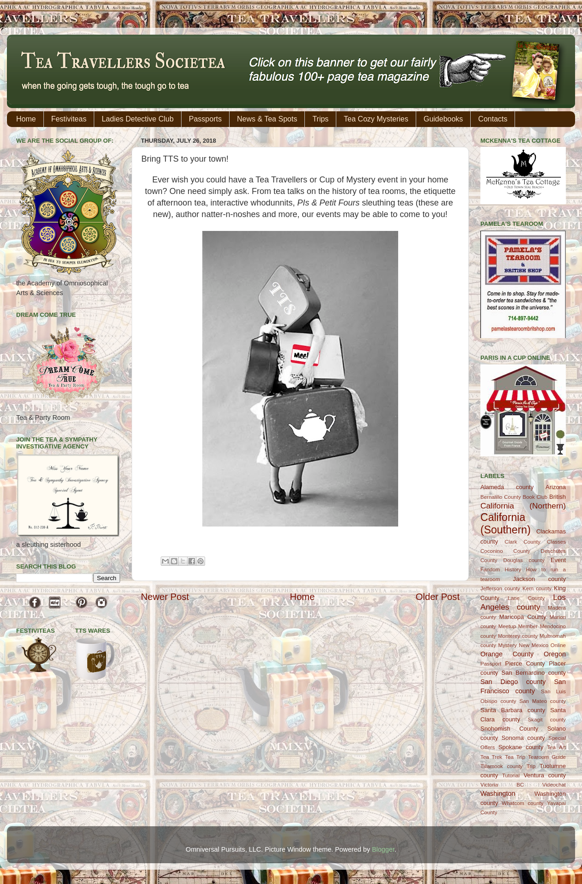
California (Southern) (505, 523)
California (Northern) (523, 505)
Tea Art (556, 747)
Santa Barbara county (512, 710)
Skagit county (547, 719)
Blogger (383, 849)
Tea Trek (491, 757)
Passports (205, 119)
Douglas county (524, 560)
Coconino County (505, 551)
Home (26, 119)
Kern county (537, 588)
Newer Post (165, 597)
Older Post (438, 597)
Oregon (555, 654)
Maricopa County (522, 616)
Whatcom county (522, 803)
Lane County (526, 598)
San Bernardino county (534, 672)
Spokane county (520, 747)
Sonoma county (523, 737)
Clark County (522, 542)
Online (558, 645)
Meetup (507, 626)
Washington (497, 793)
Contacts (492, 119)
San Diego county (513, 681)
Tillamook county (501, 766)
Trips (320, 119)
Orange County (507, 654)
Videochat (554, 784)
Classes (556, 542)
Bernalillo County (500, 497)
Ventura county (544, 775)
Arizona (556, 487)
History (513, 569)
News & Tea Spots (267, 119)
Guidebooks (443, 119)
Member (528, 626)
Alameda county (507, 487)
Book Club (534, 497)
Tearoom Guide (547, 757)
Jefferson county (500, 588)
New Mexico (533, 645)
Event (558, 560)
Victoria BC (502, 784)
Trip (531, 766)
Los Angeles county (523, 602)
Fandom (490, 569)
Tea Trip (515, 757)
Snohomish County (509, 728)
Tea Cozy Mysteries (376, 119)
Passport (490, 663)
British (557, 496)
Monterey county (518, 636)
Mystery (507, 645)
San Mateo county (543, 701)
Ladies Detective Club (138, 119)
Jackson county (539, 578)
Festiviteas (68, 119)
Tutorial (511, 775)
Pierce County (525, 663)
